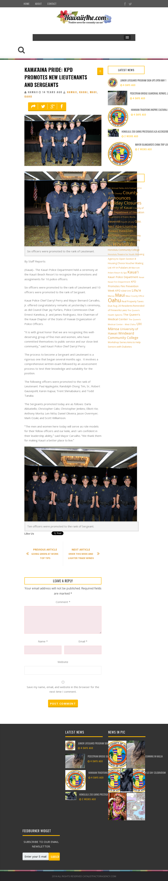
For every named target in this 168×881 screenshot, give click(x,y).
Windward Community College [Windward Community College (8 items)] (123, 335)
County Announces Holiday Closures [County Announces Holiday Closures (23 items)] (124, 197)
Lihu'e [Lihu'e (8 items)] (136, 290)
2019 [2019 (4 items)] (111, 193)
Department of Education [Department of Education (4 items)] (129, 212)
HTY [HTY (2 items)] (113, 267)
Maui (93, 92)
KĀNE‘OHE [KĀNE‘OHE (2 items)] (126, 291)
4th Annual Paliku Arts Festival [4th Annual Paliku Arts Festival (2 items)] (122, 188)
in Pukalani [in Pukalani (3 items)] (122, 267)
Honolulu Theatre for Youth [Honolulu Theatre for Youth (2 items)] (121, 254)
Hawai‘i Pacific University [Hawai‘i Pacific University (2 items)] (128, 240)
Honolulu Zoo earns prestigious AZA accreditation (104, 794)
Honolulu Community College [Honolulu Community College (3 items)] (124, 249)
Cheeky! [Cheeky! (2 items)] (118, 193)
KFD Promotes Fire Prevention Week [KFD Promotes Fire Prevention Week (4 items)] (123, 286)
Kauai (83, 92)
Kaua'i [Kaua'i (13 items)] (133, 272)
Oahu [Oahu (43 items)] (114, 300)
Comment (63, 602)
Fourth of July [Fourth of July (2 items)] (127, 222)
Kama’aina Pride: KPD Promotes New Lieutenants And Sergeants (55, 77)
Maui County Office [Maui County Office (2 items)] (135, 296)
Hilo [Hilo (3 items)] (110, 245)
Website (63, 662)
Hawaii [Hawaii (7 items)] (113, 231)
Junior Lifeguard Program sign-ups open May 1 (143, 80)
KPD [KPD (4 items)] (117, 290)
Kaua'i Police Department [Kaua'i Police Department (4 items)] (123, 277)
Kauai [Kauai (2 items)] (141, 277)
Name (43, 641)
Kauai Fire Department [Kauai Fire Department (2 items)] (119, 282)
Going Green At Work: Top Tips (44, 554)
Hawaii (72, 92)
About (38, 4)
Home (27, 4)
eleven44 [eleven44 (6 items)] (114, 222)
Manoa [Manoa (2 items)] (111, 296)
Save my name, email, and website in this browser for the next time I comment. (63, 689)
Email (82, 641)
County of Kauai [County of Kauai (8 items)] (120, 207)
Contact (51, 4)
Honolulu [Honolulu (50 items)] (124, 244)
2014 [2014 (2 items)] (139, 188)
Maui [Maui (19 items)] (120, 295)
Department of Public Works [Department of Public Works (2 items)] (121, 217)
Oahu (28, 96)
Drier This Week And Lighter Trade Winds (82, 554)
